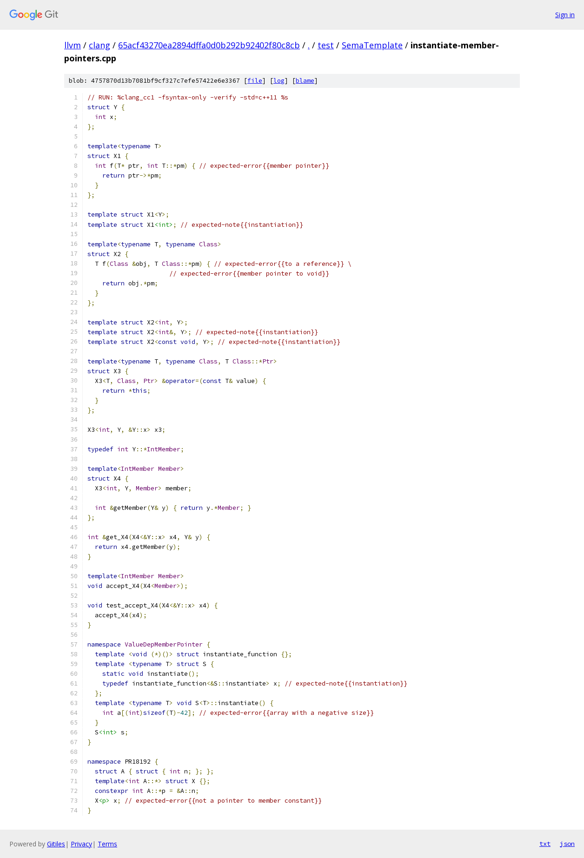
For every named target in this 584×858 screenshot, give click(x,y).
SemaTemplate (372, 45)
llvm (72, 45)
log (279, 81)
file (254, 81)
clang (99, 45)
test (326, 45)
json (567, 843)
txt (545, 843)
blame (305, 81)
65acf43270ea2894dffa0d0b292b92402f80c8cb (209, 45)
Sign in (565, 14)
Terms (107, 843)
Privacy (81, 843)
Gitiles (56, 843)
